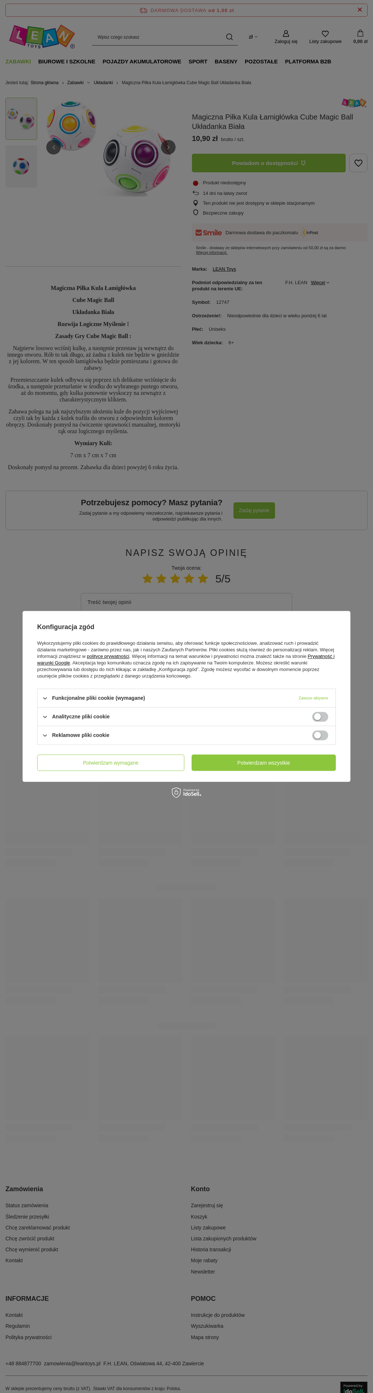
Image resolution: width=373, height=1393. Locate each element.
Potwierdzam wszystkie (263, 763)
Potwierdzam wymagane (111, 763)
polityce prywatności (108, 656)
